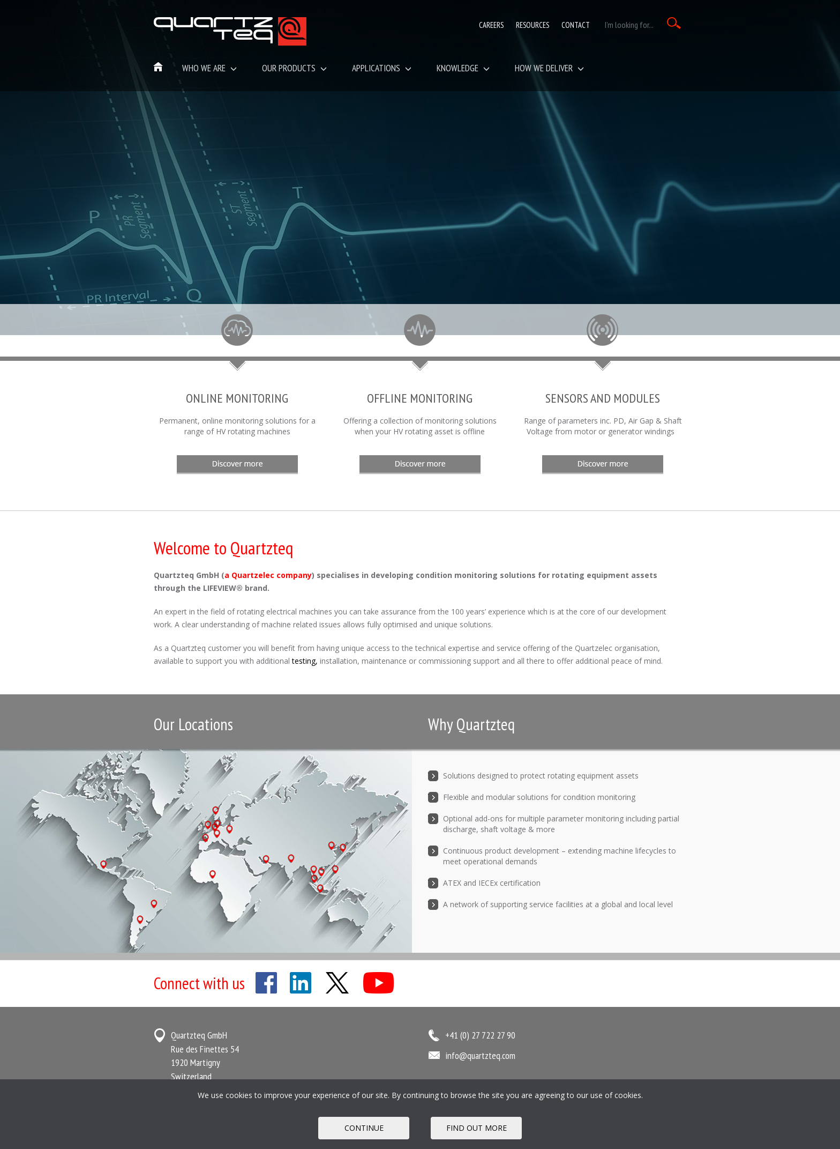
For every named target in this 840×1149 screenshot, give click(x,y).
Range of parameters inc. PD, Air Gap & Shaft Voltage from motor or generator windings (603, 426)
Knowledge (463, 68)
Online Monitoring (237, 398)
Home (159, 67)
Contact (575, 25)
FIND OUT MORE (476, 1128)
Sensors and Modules (602, 398)
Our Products (294, 68)
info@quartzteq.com (480, 1055)
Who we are (209, 68)
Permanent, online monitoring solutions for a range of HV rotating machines (237, 426)
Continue (364, 1128)
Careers (491, 25)
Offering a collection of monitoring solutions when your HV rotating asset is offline (420, 426)
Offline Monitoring (419, 398)
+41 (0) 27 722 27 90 (480, 1035)
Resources (532, 25)
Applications (381, 68)
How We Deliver (549, 68)
